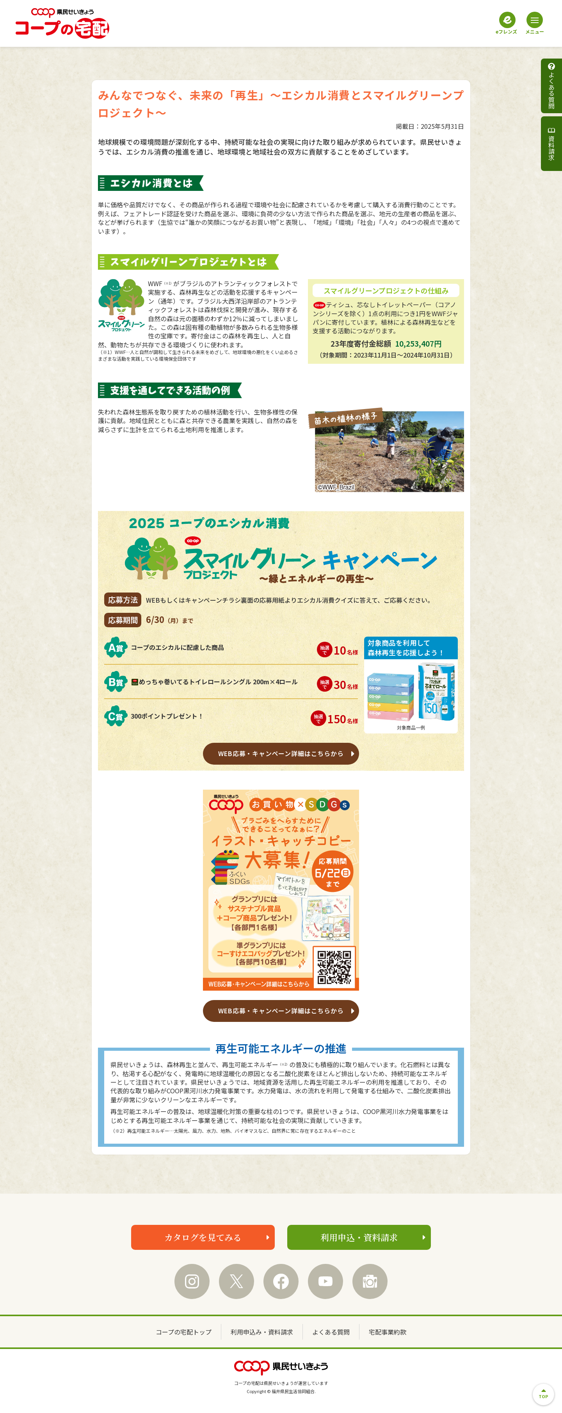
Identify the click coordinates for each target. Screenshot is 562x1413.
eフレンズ (506, 23)
